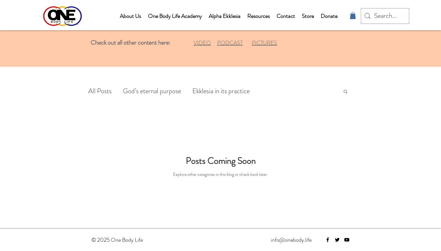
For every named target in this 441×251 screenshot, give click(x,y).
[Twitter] (337, 240)
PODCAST (230, 43)
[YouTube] (347, 240)
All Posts (100, 91)
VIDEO (202, 43)
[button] (353, 15)
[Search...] (385, 16)
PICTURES (264, 43)
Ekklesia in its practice (221, 91)
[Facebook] (328, 240)
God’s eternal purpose (152, 91)
